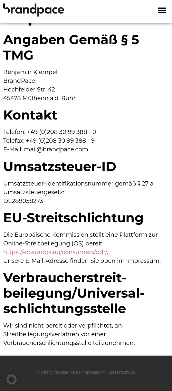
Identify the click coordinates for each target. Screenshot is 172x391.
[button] (162, 10)
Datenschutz (122, 372)
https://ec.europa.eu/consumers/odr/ (55, 252)
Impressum (93, 372)
